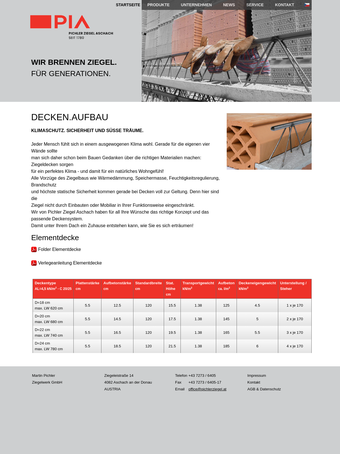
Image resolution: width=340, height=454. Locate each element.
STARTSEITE (128, 5)
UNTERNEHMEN (196, 5)
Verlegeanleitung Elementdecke (66, 263)
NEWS (229, 5)
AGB (251, 389)
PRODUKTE (158, 5)
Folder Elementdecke (56, 249)
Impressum (256, 375)
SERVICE (255, 5)
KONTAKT (284, 5)
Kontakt (253, 382)
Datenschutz (270, 389)
